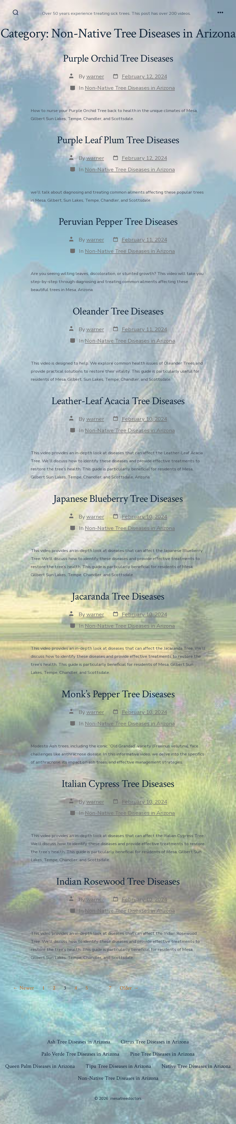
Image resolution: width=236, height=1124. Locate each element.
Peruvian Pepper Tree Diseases (118, 221)
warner (95, 76)
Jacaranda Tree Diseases (118, 596)
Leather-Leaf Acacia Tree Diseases (118, 401)
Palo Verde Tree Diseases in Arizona (80, 1053)
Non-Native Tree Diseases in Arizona (130, 87)
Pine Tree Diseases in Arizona (162, 1053)
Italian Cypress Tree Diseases (118, 784)
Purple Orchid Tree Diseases (118, 58)
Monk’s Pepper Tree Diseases (118, 694)
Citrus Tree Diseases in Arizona (155, 1041)
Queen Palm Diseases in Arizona (40, 1066)
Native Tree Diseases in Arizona (196, 1066)
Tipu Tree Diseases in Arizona (118, 1066)
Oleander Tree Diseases (118, 311)
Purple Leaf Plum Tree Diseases (118, 140)
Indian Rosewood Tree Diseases (118, 881)
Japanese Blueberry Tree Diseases (118, 498)
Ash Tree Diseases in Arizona (78, 1041)
